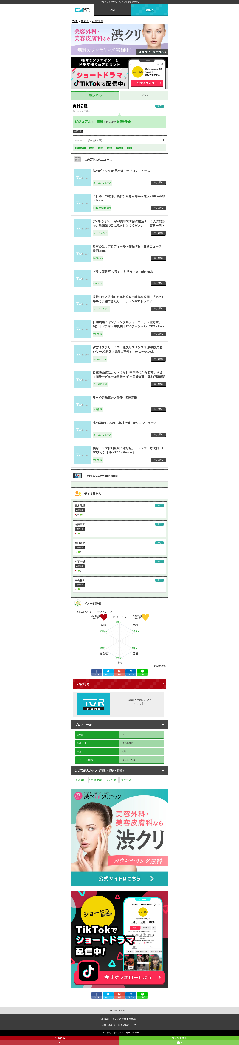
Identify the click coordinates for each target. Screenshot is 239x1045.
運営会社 (133, 1019)
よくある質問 (119, 1019)
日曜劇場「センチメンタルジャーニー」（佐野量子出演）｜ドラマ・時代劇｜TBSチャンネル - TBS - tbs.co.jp (129, 326)
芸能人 (149, 10)
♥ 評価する (83, 684)
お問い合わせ (108, 1025)
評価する (60, 1041)
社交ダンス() (96, 780)
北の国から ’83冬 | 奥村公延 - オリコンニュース (125, 422)
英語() (81, 780)
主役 (100, 121)
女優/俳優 (123, 121)
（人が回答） (89, 140)
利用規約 (104, 1019)
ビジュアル (83, 121)
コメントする (179, 1041)
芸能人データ (95, 95)
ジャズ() (111, 780)
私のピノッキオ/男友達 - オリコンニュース (121, 170)
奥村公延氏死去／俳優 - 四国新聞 (115, 397)
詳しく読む (158, 182)
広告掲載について (127, 1025)
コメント (143, 95)
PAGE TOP (119, 1010)
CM (112, 10)
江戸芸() (126, 780)
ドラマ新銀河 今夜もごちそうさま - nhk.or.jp (123, 271)
